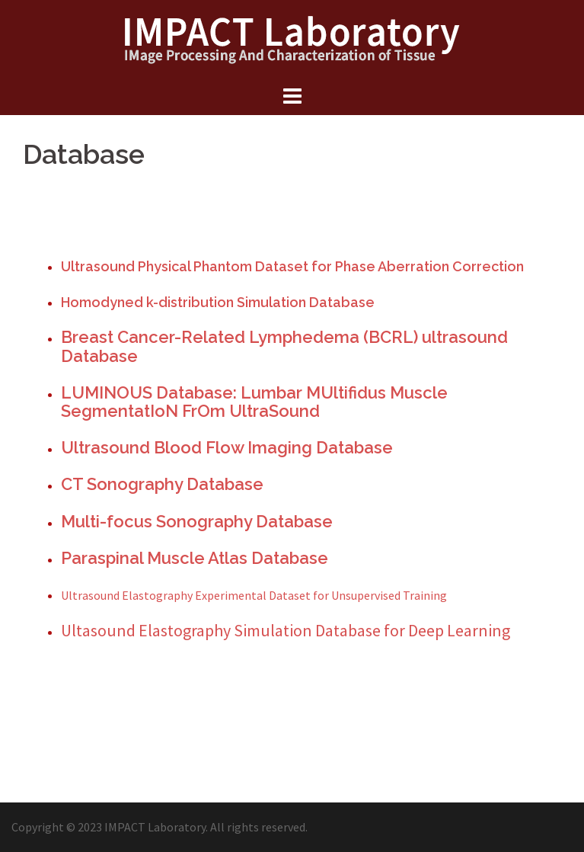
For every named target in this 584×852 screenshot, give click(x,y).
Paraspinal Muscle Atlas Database (194, 558)
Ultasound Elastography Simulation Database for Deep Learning (285, 630)
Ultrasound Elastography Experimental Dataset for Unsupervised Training (254, 595)
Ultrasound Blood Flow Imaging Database (227, 447)
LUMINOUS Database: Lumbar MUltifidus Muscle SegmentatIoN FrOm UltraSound (254, 402)
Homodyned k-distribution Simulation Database (218, 302)
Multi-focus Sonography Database (197, 521)
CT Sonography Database (162, 484)
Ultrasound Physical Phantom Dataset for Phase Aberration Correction (292, 266)
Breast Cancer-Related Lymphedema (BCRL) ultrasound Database (284, 346)
